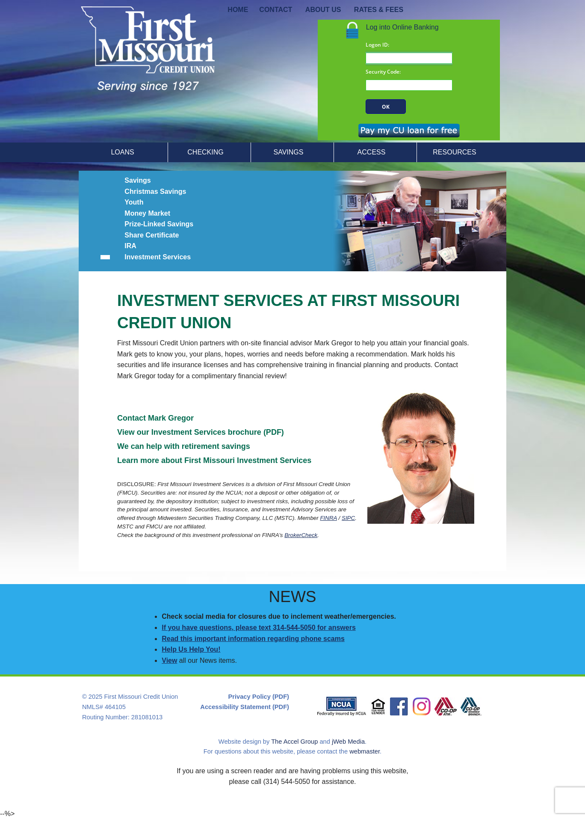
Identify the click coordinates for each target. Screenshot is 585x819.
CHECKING (205, 152)
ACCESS (372, 152)
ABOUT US (323, 9)
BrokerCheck (300, 535)
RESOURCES (454, 152)
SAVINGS (289, 152)
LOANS (122, 152)
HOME (238, 9)
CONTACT (275, 9)
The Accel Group (294, 741)
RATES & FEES (378, 9)
